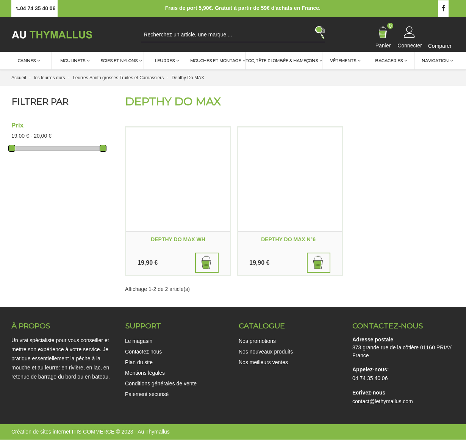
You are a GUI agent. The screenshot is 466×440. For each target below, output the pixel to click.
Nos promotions (257, 341)
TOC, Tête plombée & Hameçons (282, 60)
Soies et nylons (119, 60)
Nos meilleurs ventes (263, 362)
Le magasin (138, 341)
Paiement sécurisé (147, 394)
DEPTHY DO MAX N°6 (290, 239)
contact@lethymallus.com (382, 401)
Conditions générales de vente (161, 383)
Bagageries (389, 60)
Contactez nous (143, 352)
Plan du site (139, 362)
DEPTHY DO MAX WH (178, 239)
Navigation (435, 60)
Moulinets (72, 60)
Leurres (165, 60)
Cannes (27, 60)
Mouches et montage (215, 60)
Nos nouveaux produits (266, 352)
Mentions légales (145, 373)
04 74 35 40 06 (370, 378)
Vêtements (343, 60)
